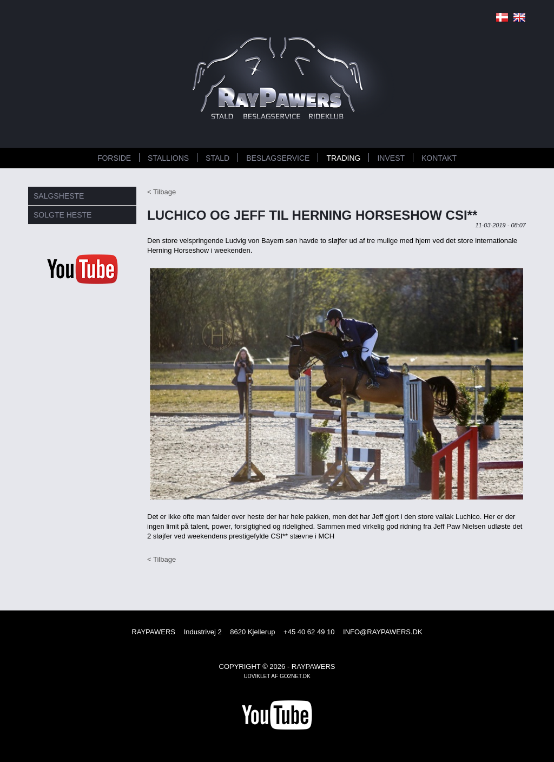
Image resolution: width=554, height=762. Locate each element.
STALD (217, 158)
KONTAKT (439, 158)
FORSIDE (114, 158)
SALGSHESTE (59, 196)
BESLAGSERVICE (277, 158)
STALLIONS (168, 158)
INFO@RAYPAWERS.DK (383, 632)
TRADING (343, 158)
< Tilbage (161, 192)
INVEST (391, 158)
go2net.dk (295, 676)
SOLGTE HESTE (62, 215)
